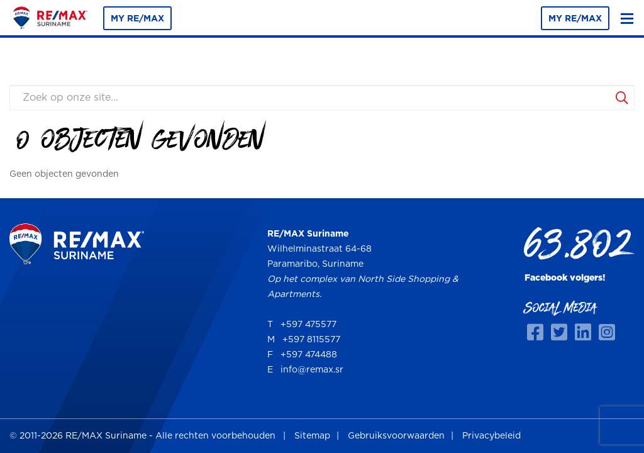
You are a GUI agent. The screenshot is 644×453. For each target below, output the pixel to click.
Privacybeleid (491, 436)
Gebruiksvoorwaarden (396, 436)
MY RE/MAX (137, 18)
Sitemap (312, 436)
